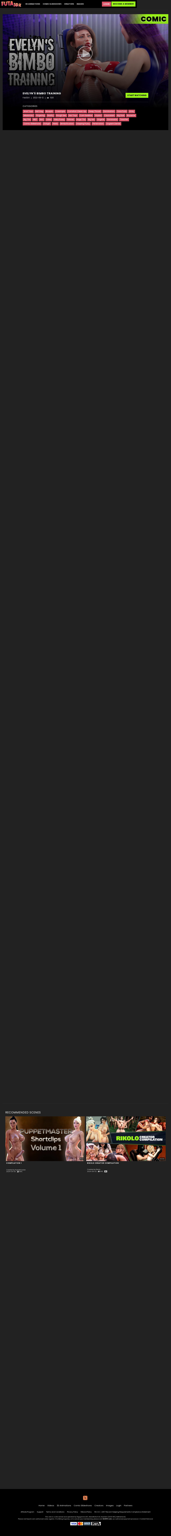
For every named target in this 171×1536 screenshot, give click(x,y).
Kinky (131, 111)
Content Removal (146, 1519)
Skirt (42, 119)
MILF (35, 119)
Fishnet (70, 119)
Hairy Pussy (59, 119)
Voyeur (98, 115)
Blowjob (49, 111)
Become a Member (123, 4)
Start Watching (137, 95)
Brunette (131, 115)
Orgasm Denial (113, 123)
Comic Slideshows (32, 123)
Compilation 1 (14, 1163)
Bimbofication (67, 123)
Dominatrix (112, 119)
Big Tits (27, 119)
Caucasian (109, 115)
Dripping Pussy (83, 123)
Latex (48, 119)
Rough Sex (61, 115)
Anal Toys (28, 111)
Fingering (40, 115)
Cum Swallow (86, 115)
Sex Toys (73, 115)
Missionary (28, 115)
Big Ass (91, 119)
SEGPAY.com (107, 1519)
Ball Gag (39, 111)
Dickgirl (46, 123)
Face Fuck (122, 111)
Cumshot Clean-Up (77, 111)
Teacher (124, 119)
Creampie (60, 111)
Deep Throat (95, 111)
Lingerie (100, 119)
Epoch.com (31, 1519)
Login (106, 4)
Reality (50, 115)
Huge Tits (81, 119)
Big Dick (120, 115)
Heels (55, 123)
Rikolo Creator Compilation (103, 1163)
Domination (108, 111)
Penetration (98, 123)
